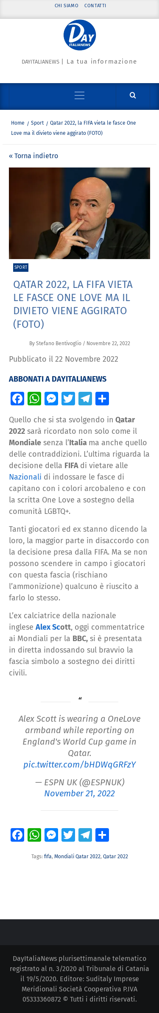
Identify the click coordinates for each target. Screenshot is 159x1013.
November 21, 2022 (79, 793)
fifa (48, 857)
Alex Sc (48, 627)
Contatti (95, 5)
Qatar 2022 (115, 857)
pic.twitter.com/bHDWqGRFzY (79, 764)
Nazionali (25, 477)
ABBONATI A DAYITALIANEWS (57, 379)
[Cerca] (133, 96)
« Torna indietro (33, 156)
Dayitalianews (40, 62)
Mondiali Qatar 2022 (77, 857)
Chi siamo (66, 5)
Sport (21, 267)
